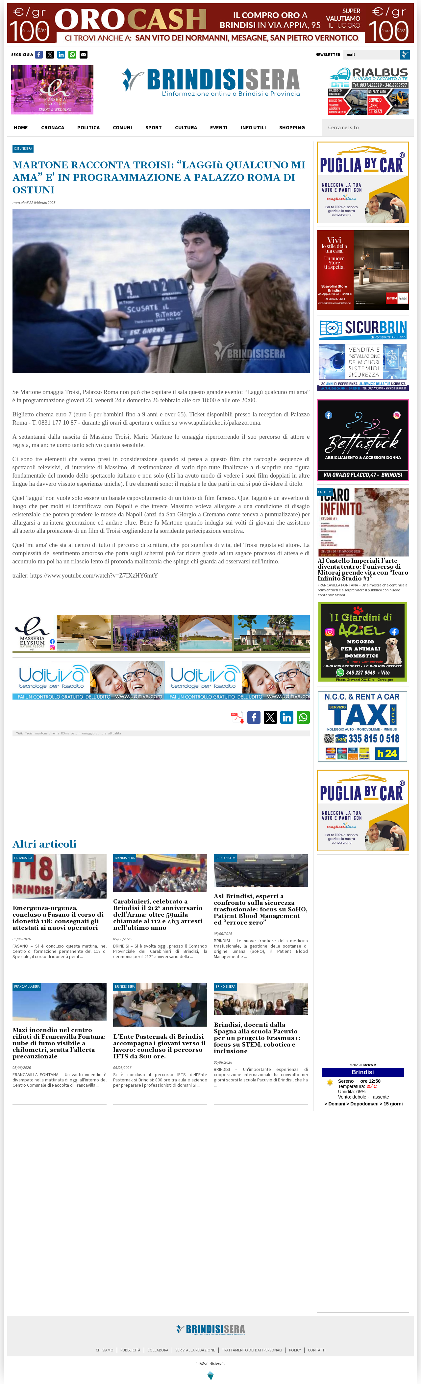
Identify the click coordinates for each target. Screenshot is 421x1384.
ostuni (76, 733)
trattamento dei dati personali (252, 1350)
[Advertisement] (161, 789)
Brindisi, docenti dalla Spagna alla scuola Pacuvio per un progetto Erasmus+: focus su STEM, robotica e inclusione (257, 1038)
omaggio (88, 733)
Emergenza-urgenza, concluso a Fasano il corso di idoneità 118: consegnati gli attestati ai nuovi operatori (58, 918)
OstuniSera (23, 148)
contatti (317, 1350)
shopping (292, 127)
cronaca (52, 127)
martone (41, 733)
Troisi (29, 733)
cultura (186, 127)
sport (153, 127)
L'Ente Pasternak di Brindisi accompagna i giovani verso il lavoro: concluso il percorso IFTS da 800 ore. (159, 1046)
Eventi (219, 127)
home (21, 127)
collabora (157, 1350)
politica (88, 127)
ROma (65, 733)
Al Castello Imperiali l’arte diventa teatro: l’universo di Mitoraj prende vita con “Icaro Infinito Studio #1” (363, 569)
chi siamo (104, 1350)
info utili (253, 127)
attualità (114, 733)
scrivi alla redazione (195, 1350)
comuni (122, 127)
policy (295, 1350)
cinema (54, 733)
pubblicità (130, 1350)
